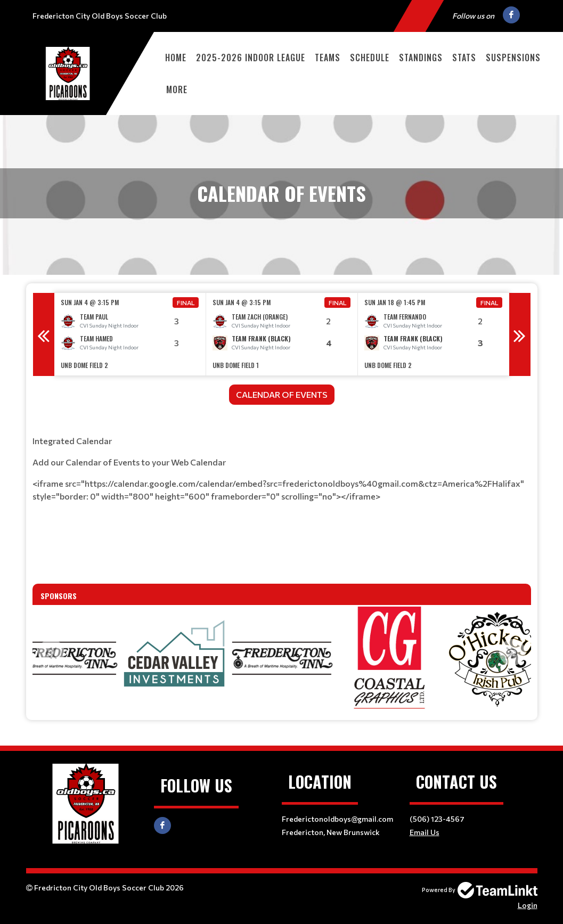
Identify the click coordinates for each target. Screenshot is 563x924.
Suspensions (513, 57)
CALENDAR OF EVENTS (282, 394)
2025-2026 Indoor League (250, 57)
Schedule (369, 57)
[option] (130, 334)
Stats (464, 57)
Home (175, 57)
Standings (421, 57)
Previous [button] (43, 334)
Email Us (424, 832)
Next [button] (520, 334)
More (176, 89)
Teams (327, 57)
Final (186, 302)
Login (527, 905)
